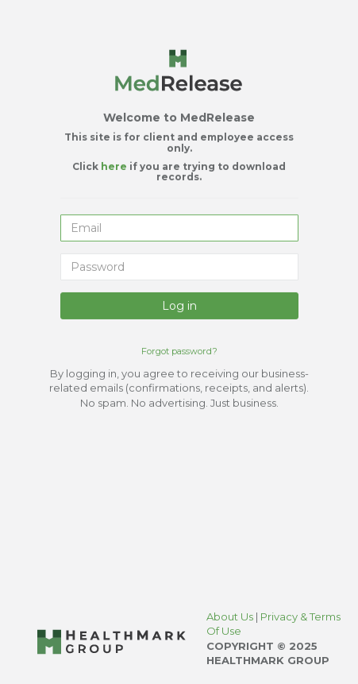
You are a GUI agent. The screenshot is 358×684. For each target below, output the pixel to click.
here (115, 165)
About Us (231, 616)
